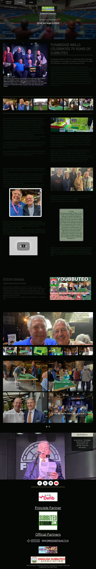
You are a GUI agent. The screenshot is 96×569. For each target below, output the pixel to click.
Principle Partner (48, 507)
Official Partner (47, 534)
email (82, 318)
